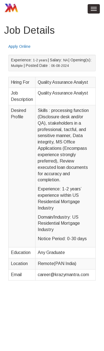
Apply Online (19, 46)
